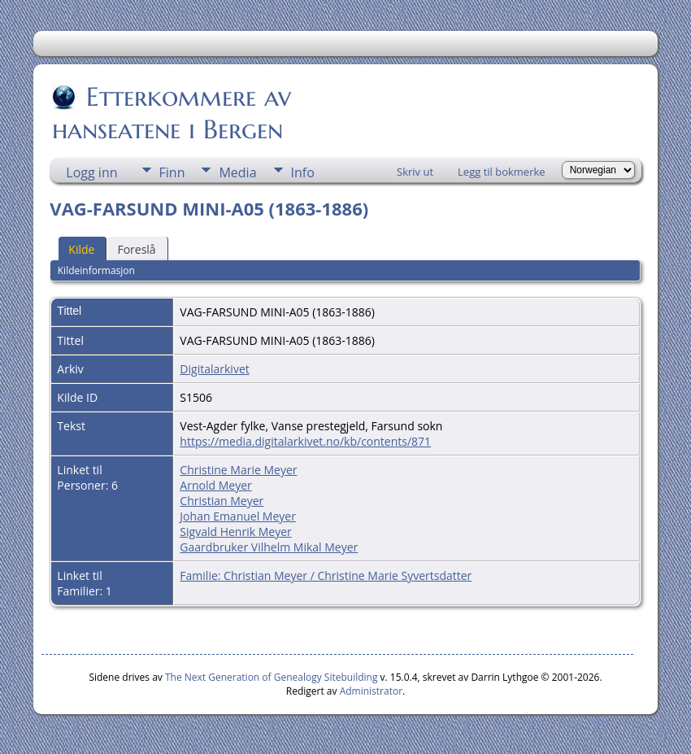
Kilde (81, 249)
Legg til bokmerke (501, 171)
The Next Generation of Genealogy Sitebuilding (271, 677)
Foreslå (136, 249)
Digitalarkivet (214, 369)
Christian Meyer (221, 500)
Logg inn (91, 172)
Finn (172, 172)
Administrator (371, 691)
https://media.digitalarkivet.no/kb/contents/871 (305, 441)
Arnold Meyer (215, 485)
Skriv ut (415, 171)
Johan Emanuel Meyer (238, 516)
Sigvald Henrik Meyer (235, 531)
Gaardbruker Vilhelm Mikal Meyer (269, 547)
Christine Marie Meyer (238, 469)
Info (303, 172)
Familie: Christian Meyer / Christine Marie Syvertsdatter (326, 575)
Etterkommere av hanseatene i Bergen (171, 113)
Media (237, 172)
